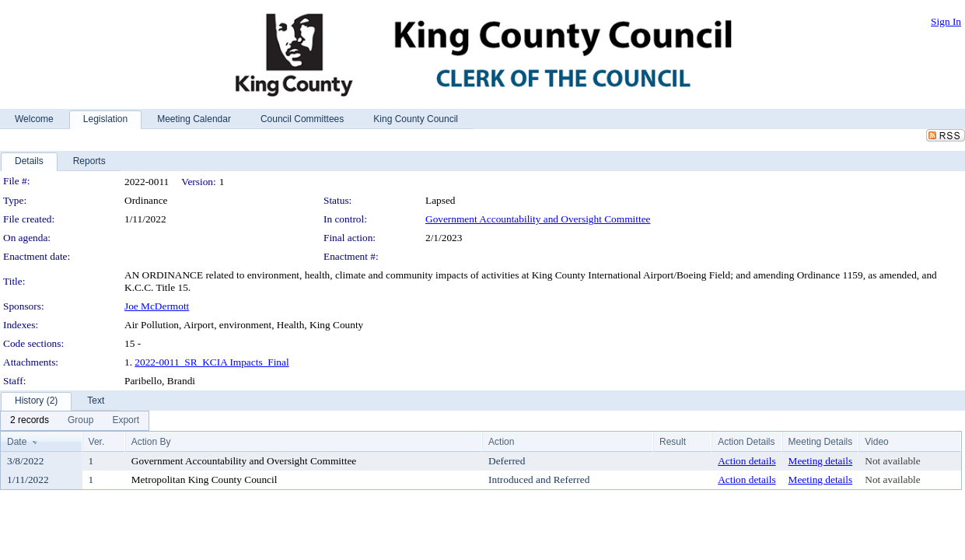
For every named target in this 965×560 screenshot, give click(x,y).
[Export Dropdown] (126, 420)
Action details (746, 461)
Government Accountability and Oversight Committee (537, 219)
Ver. (97, 441)
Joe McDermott (156, 306)
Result (672, 441)
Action (501, 441)
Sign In (946, 21)
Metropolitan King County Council (204, 479)
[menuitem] (29, 420)
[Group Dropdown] (80, 420)
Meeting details (820, 461)
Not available (892, 461)
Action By (151, 441)
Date (16, 441)
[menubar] (74, 421)
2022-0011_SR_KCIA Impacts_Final (211, 362)
